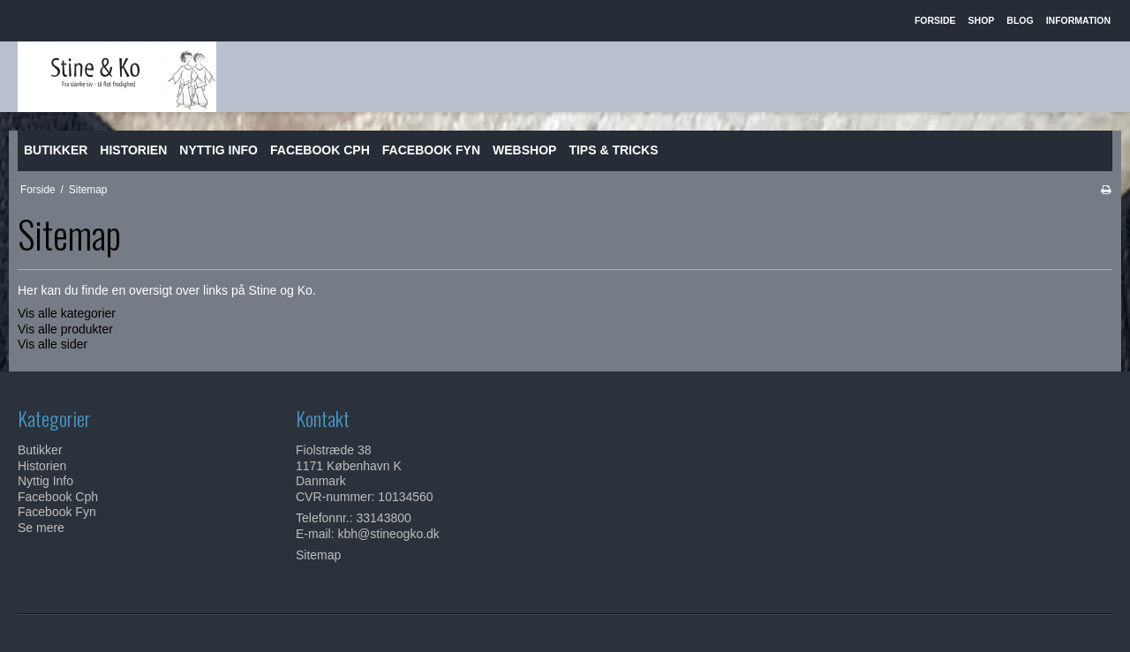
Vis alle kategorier (67, 313)
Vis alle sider (52, 344)
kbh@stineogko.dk (388, 534)
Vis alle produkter (65, 329)
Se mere (41, 528)
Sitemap (318, 555)
